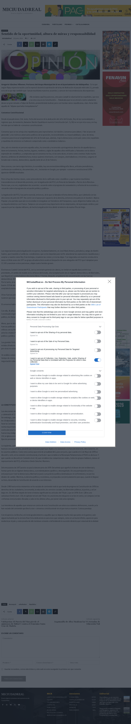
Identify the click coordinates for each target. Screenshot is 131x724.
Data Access (65, 442)
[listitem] (65, 326)
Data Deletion (50, 442)
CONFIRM (47, 433)
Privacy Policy (80, 442)
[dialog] (65, 362)
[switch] (97, 332)
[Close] (110, 282)
